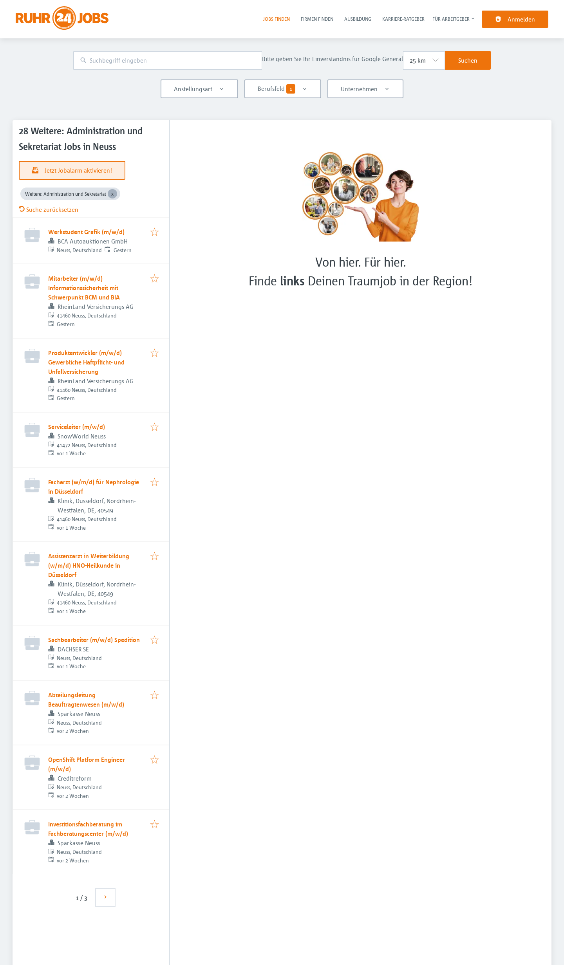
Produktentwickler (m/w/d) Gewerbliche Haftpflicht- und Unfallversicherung (86, 362)
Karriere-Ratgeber (403, 19)
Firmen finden (317, 19)
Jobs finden (276, 19)
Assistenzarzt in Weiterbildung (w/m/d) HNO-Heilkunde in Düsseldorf (88, 565)
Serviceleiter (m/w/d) (76, 427)
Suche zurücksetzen (48, 209)
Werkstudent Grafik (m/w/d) (86, 232)
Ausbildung (357, 19)
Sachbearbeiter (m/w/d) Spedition (94, 640)
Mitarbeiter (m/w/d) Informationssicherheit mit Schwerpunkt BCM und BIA (84, 287)
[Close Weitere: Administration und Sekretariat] (112, 193)
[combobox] (167, 60)
